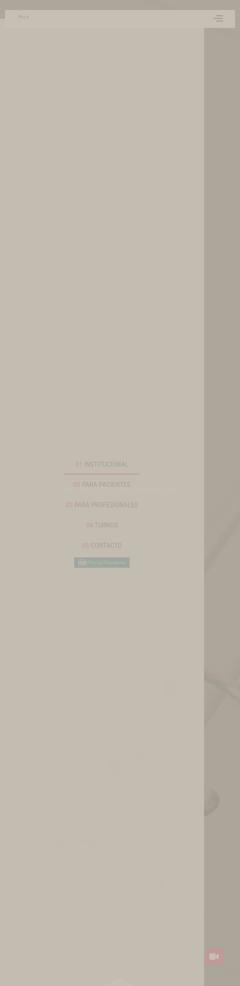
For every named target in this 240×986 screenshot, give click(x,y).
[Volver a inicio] (21, 19)
